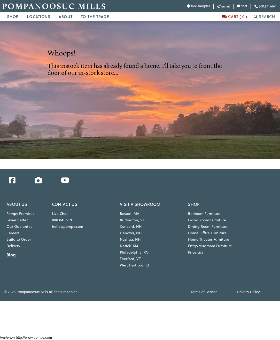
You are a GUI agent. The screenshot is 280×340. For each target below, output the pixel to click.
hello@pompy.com (67, 226)
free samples (198, 5)
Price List (195, 252)
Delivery (13, 245)
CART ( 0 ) (234, 16)
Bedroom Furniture (204, 213)
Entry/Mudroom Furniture (209, 245)
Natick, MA (129, 245)
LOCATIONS (38, 16)
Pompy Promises (20, 213)
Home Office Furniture (207, 233)
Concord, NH (131, 226)
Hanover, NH (131, 233)
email (223, 6)
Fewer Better (17, 220)
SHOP (13, 16)
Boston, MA (129, 213)
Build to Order (18, 239)
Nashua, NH (130, 239)
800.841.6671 (265, 6)
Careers (12, 233)
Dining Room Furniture (207, 226)
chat (242, 5)
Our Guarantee (19, 226)
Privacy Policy (248, 292)
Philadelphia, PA (133, 252)
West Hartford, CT (135, 265)
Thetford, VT (130, 258)
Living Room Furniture (206, 220)
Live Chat (59, 213)
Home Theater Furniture (208, 239)
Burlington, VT (132, 220)
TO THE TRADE (95, 16)
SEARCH (264, 16)
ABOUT (66, 16)
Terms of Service (204, 292)
